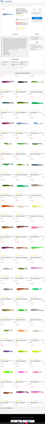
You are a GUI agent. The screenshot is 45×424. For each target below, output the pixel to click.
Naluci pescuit (8, 5)
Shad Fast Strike (29, 5)
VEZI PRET (37, 18)
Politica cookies (31, 417)
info (13, 93)
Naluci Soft (13, 5)
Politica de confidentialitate (23, 417)
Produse (3, 5)
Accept (26, 423)
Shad (17, 5)
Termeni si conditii (14, 417)
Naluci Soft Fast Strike (22, 5)
